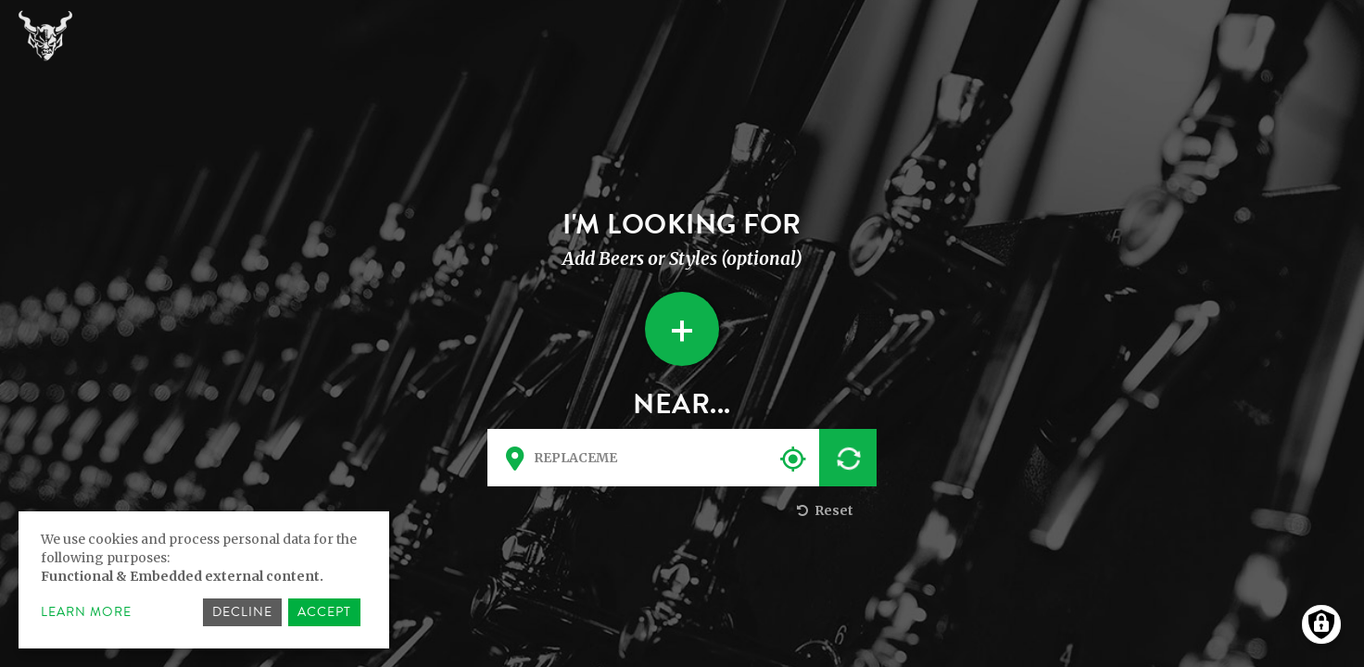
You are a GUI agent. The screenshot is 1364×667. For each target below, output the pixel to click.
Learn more (86, 612)
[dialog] (204, 579)
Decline (242, 612)
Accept (324, 612)
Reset (823, 510)
